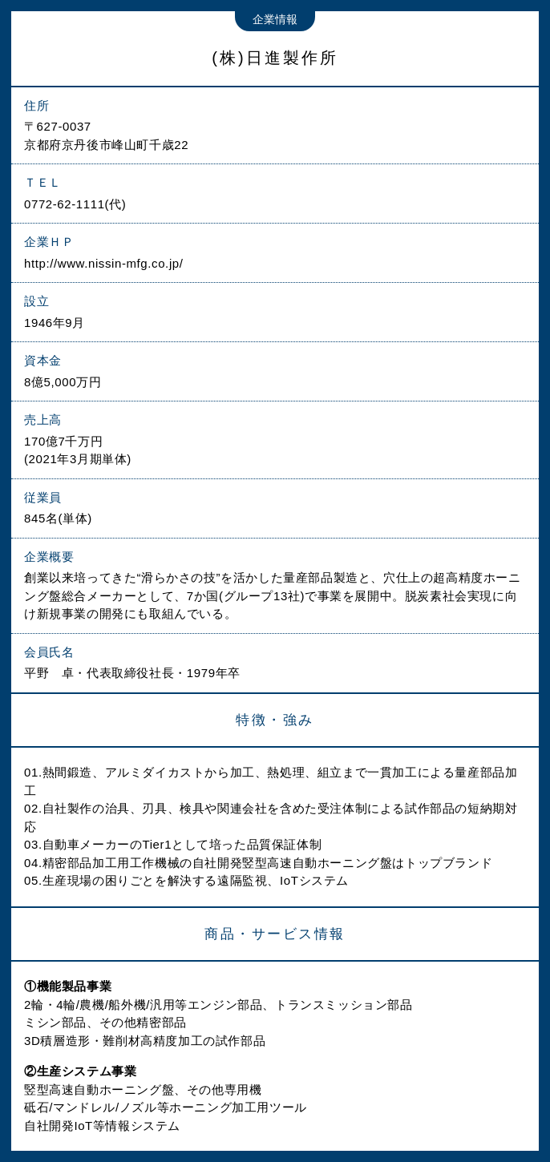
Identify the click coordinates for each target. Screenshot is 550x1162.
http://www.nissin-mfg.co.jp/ (104, 263)
